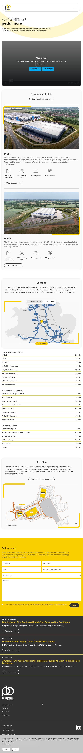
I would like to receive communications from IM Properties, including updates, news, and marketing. (36, 604)
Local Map (49, 302)
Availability (7, 705)
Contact (6, 715)
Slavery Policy (7, 726)
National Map (35, 302)
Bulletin (5, 712)
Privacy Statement (8, 735)
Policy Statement (8, 730)
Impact (5, 708)
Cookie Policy (6, 744)
